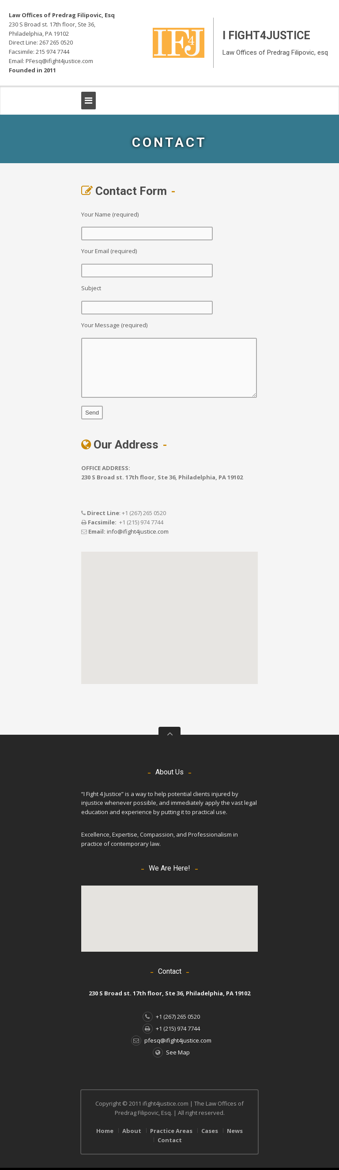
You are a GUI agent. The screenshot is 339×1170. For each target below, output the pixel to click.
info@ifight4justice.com (138, 531)
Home (104, 1131)
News (235, 1131)
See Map (171, 1052)
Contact (170, 1140)
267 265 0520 (56, 42)
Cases (209, 1131)
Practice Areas (171, 1131)
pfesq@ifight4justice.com (171, 1040)
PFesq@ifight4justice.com (59, 61)
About (131, 1131)
